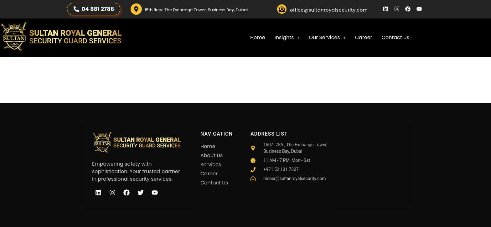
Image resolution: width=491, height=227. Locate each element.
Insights (287, 37)
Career (363, 37)
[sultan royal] (373, 161)
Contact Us (395, 37)
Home (257, 37)
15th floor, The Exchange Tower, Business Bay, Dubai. (197, 10)
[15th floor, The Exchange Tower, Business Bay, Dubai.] (136, 9)
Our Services (327, 37)
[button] (287, 37)
